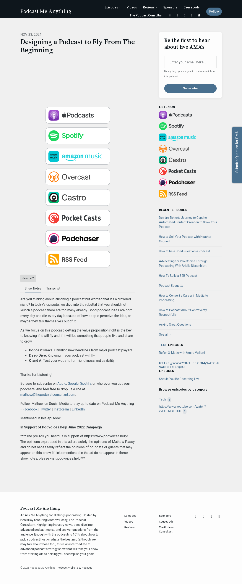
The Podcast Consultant (146, 15)
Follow (214, 11)
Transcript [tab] (53, 288)
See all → (165, 334)
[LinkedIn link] (192, 15)
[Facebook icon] (211, 516)
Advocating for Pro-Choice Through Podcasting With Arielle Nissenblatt (183, 263)
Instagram (61, 409)
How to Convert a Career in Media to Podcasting (183, 298)
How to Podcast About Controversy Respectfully (183, 312)
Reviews (149, 7)
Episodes (111, 7)
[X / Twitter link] (170, 15)
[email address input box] (190, 62)
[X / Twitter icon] (196, 516)
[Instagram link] (177, 15)
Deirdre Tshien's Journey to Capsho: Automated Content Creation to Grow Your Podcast (188, 222)
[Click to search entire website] (199, 15)
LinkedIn (78, 409)
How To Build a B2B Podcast (178, 275)
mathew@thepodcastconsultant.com (47, 395)
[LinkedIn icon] (219, 516)
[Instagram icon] (203, 516)
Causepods (192, 7)
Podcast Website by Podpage (75, 567)
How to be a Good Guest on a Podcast (184, 251)
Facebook (29, 409)
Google (73, 383)
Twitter (45, 409)
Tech (163, 345)
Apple (61, 383)
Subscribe (190, 88)
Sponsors (170, 7)
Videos (132, 7)
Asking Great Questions (175, 324)
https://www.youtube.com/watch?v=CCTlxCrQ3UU (189, 365)
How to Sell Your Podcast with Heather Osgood (185, 239)
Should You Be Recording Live (179, 379)
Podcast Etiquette (171, 285)
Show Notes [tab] (33, 288)
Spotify (85, 383)
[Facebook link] (184, 15)
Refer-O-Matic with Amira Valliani (182, 352)
